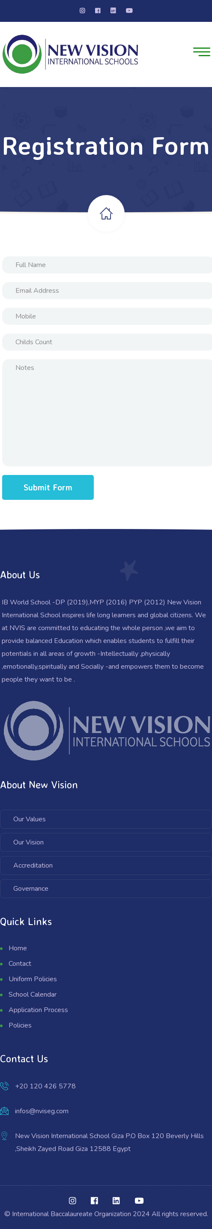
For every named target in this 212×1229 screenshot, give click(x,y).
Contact (20, 963)
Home (18, 948)
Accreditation (33, 865)
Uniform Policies (33, 979)
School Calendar (33, 994)
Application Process (38, 1010)
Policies (20, 1025)
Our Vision (28, 842)
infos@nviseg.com (42, 1111)
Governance (30, 888)
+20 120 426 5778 (45, 1086)
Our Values (29, 819)
